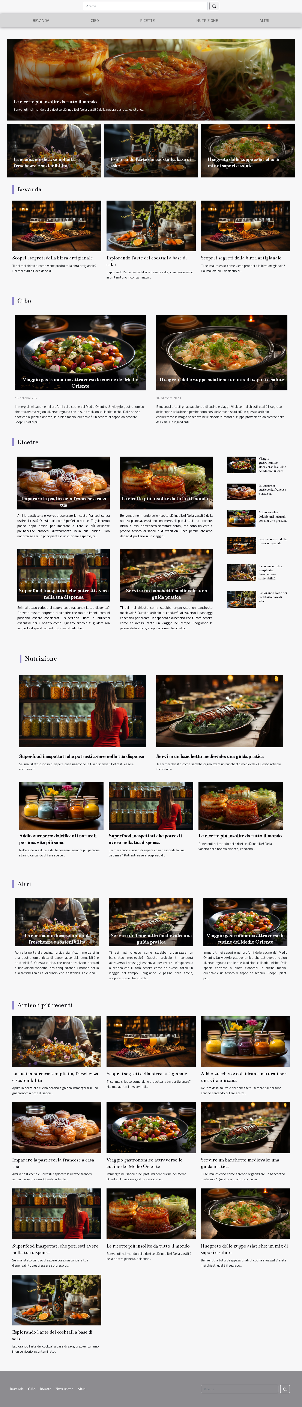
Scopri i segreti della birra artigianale (52, 258)
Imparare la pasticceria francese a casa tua (272, 490)
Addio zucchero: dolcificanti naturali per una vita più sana (272, 516)
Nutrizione (207, 20)
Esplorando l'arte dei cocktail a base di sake (272, 597)
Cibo (95, 20)
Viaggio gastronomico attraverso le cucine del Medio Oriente (272, 465)
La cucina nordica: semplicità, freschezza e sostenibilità (270, 572)
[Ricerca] (145, 6)
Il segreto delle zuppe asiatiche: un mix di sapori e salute (221, 380)
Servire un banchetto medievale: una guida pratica (210, 756)
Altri (264, 20)
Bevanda (41, 20)
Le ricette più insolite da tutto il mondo (55, 102)
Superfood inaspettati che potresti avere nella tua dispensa (81, 756)
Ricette (147, 20)
